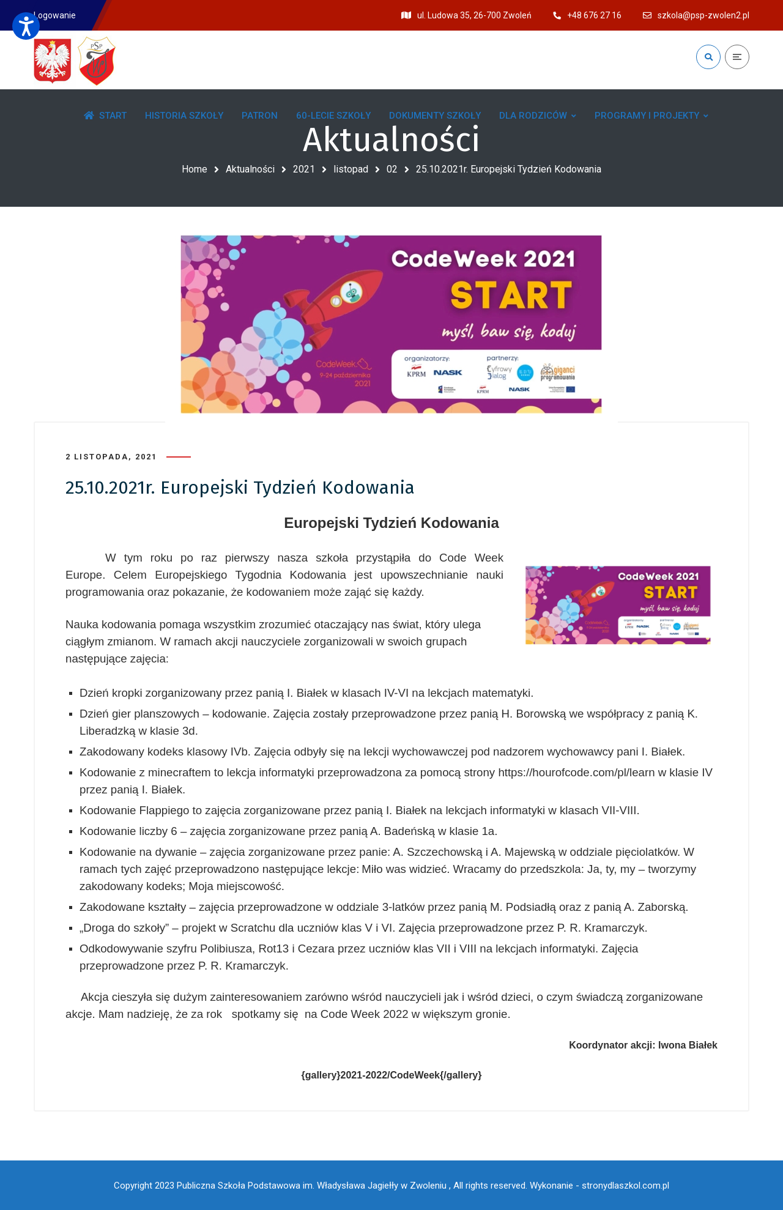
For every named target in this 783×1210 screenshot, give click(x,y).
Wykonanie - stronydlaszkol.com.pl (599, 1185)
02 (392, 169)
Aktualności (250, 169)
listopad (350, 169)
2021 (304, 169)
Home (194, 169)
